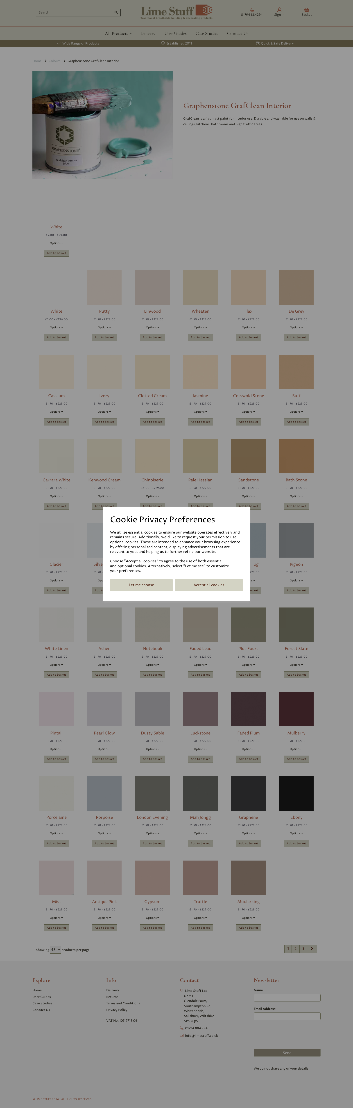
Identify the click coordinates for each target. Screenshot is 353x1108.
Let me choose (141, 585)
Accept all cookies (209, 585)
